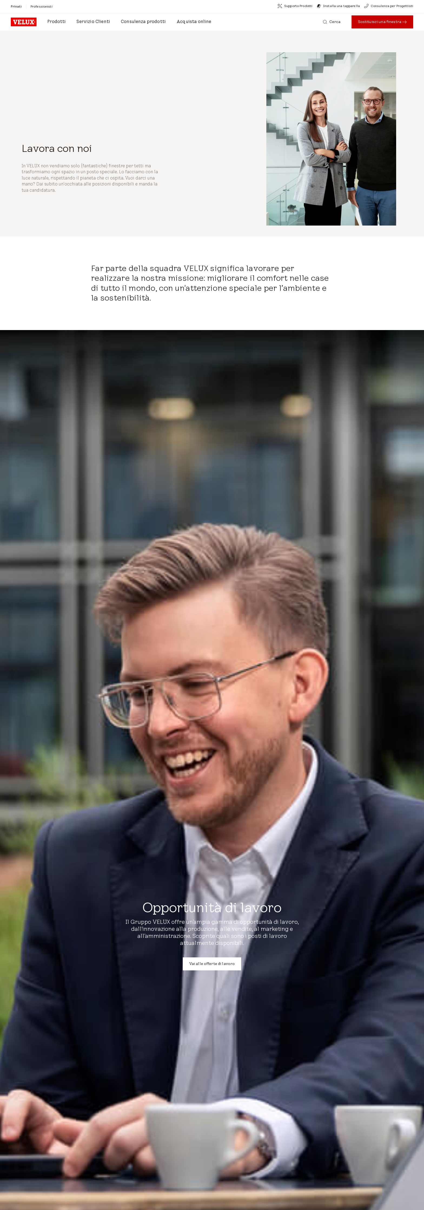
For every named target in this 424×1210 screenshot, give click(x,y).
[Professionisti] (41, 6)
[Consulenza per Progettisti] (388, 6)
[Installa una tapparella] (338, 6)
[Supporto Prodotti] (295, 6)
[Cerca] (332, 22)
